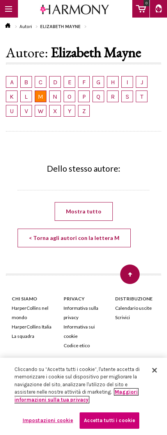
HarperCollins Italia (32, 327)
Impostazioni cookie (48, 420)
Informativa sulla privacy (81, 312)
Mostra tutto (83, 211)
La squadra (23, 336)
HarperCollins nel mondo (30, 312)
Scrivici (122, 317)
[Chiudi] (154, 370)
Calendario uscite (133, 308)
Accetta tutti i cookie (109, 420)
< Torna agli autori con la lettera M (74, 237)
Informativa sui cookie (79, 331)
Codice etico (77, 345)
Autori (26, 26)
